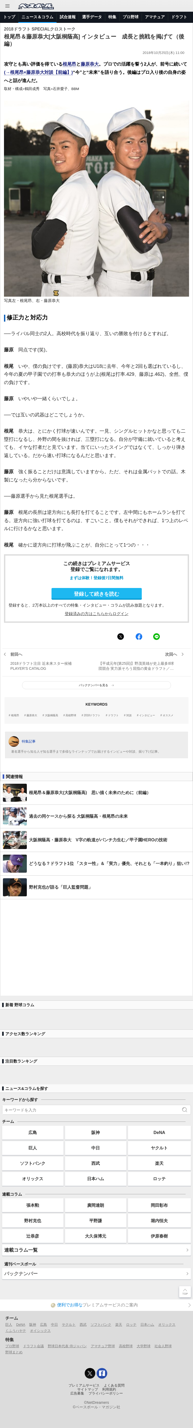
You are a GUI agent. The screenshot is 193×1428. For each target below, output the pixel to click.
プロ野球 (131, 17)
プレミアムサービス (84, 1385)
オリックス (32, 1178)
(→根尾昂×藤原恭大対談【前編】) (38, 72)
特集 (112, 17)
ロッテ (159, 1178)
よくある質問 (114, 1385)
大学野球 (144, 1346)
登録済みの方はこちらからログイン (96, 613)
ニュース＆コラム (37, 17)
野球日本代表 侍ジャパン (67, 1346)
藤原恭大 (90, 64)
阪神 (95, 1132)
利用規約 (109, 1389)
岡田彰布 (159, 1205)
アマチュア (155, 17)
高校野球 (71, 715)
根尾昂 (69, 64)
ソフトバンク (32, 1163)
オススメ (168, 715)
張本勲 (32, 1205)
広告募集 (77, 1393)
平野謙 (95, 1220)
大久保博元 (95, 1236)
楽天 (159, 1163)
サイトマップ (87, 1389)
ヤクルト (159, 1147)
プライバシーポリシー (105, 1393)
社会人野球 (163, 1346)
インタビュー (147, 715)
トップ (9, 17)
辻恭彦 (32, 1236)
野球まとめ (14, 1352)
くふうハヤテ (15, 1331)
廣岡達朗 (95, 1205)
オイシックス (40, 1331)
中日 (95, 1147)
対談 (129, 715)
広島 (32, 1132)
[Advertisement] (96, 947)
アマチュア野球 (103, 1346)
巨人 (32, 1147)
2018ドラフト (92, 715)
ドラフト (179, 17)
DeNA (159, 1132)
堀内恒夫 (159, 1220)
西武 (95, 1163)
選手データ (92, 17)
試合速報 (68, 17)
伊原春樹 (159, 1236)
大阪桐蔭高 (51, 715)
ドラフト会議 (33, 1346)
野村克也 (32, 1220)
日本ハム (95, 1178)
